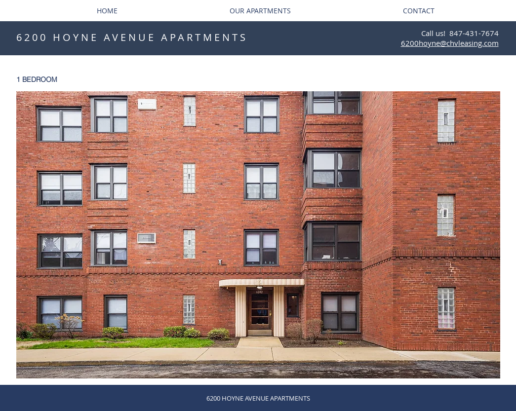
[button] (258, 234)
